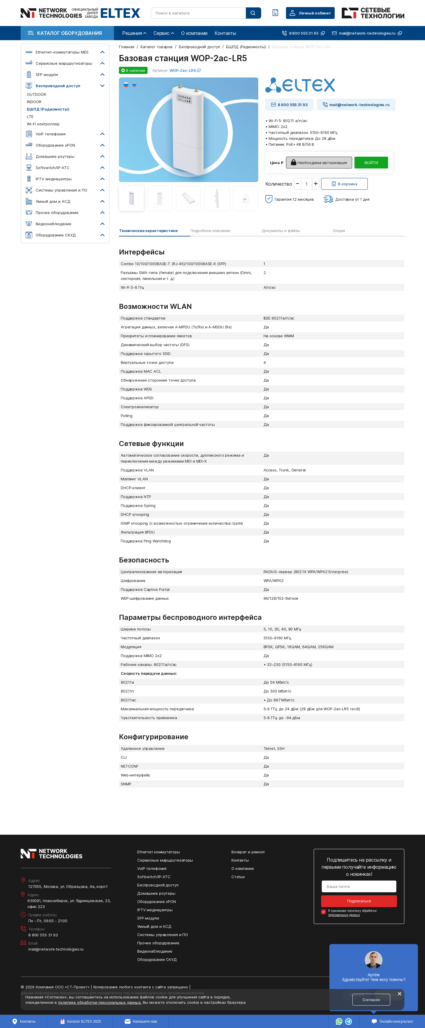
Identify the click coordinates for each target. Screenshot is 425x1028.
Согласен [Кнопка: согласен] (371, 1000)
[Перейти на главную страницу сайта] (80, 13)
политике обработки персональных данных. (100, 1002)
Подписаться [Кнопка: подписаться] (359, 901)
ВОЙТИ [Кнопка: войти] (371, 162)
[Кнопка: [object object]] (344, 184)
